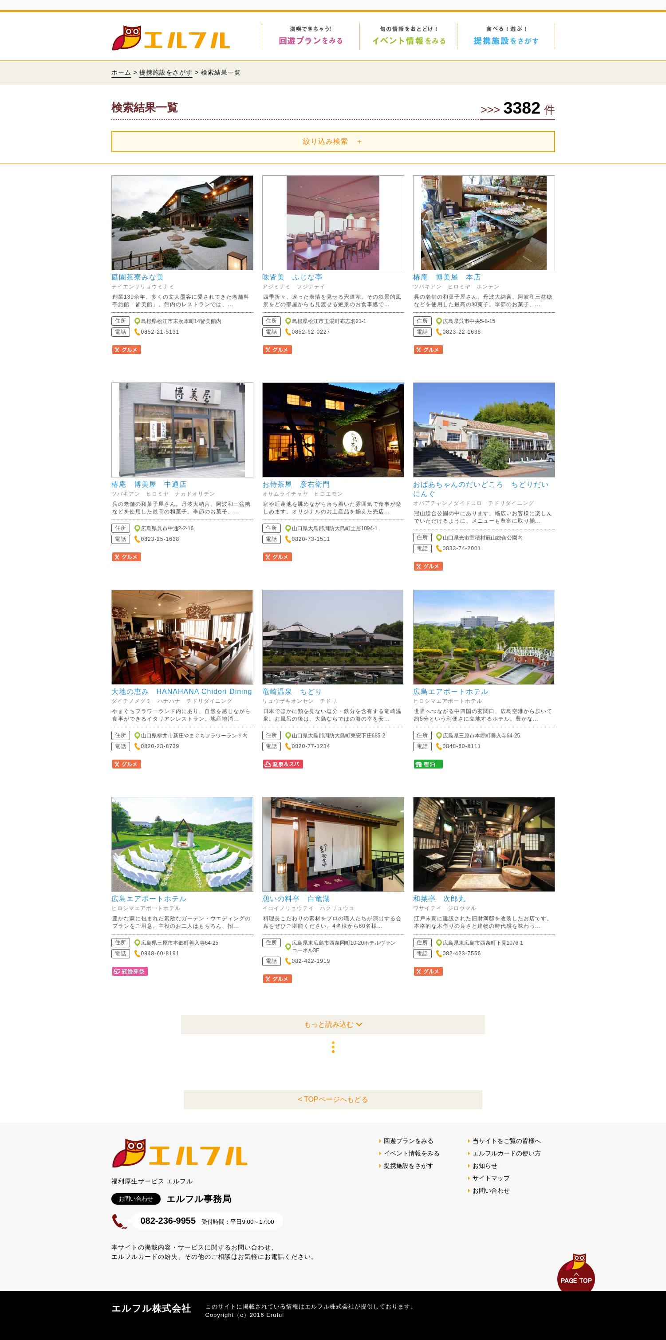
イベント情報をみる (412, 1153)
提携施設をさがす (166, 72)
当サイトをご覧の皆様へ (507, 1140)
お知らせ (485, 1165)
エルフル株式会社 (151, 1308)
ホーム (121, 72)
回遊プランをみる (408, 1140)
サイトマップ (491, 1178)
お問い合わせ (491, 1190)
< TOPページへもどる (333, 1099)
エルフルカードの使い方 (507, 1153)
